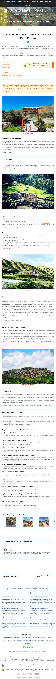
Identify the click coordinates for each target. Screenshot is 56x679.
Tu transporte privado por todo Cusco (39, 596)
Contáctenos (44, 651)
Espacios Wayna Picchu (32, 637)
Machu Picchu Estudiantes (17, 640)
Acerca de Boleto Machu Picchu (15, 651)
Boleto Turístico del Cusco (9, 73)
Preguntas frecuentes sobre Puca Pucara (12, 75)
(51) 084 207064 (14, 656)
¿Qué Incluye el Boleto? (43, 640)
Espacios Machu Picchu (22, 637)
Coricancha (28, 338)
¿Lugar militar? (6, 64)
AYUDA (41, 1)
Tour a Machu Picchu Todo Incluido (38, 619)
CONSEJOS (48, 1)
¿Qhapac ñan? (6, 67)
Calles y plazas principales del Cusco (44, 575)
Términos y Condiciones (26, 651)
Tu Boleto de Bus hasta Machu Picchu (39, 608)
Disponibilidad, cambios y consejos (30, 640)
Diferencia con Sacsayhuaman (10, 70)
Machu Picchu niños (7, 640)
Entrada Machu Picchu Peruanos (44, 637)
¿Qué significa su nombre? (9, 62)
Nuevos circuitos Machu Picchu (10, 637)
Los (9, 235)
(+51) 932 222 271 (29, 656)
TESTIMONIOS (35, 1)
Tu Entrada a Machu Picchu (8, 596)
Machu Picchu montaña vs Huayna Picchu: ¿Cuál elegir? (10, 575)
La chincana (6, 72)
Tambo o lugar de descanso (9, 69)
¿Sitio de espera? (7, 65)
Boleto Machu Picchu (28, 10)
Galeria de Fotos (7, 77)
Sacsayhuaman (6, 166)
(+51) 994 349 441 (46, 656)
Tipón (40, 338)
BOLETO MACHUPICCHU (9, 1)
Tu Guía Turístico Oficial (8, 619)
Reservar (27, 5)
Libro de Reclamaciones (36, 651)
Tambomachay (46, 222)
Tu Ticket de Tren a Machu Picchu (10, 608)
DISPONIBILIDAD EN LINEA (23, 1)
